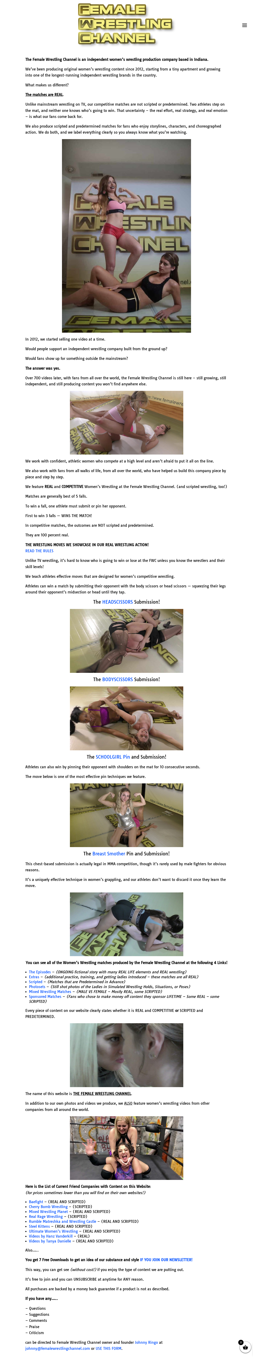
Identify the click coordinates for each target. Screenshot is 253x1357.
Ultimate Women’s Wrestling (53, 1231)
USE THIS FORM (108, 1348)
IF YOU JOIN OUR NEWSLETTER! (166, 1260)
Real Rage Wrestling (46, 1216)
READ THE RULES (39, 551)
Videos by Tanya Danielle (50, 1241)
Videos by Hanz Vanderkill (51, 1236)
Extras (34, 977)
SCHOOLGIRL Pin (113, 757)
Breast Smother (108, 854)
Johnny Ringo (146, 1342)
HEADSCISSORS (117, 602)
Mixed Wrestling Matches (50, 991)
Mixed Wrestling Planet (48, 1211)
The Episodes (40, 972)
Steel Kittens (39, 1226)
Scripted (35, 982)
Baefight (36, 1202)
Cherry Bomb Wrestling (48, 1206)
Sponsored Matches (45, 996)
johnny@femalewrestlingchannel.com (58, 1348)
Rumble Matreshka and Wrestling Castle (62, 1221)
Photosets (37, 986)
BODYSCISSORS (117, 679)
